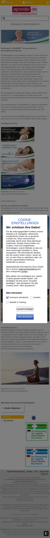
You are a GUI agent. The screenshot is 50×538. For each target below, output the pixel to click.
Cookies (24, 271)
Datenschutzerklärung (28, 269)
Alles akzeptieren (25, 317)
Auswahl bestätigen (24, 309)
